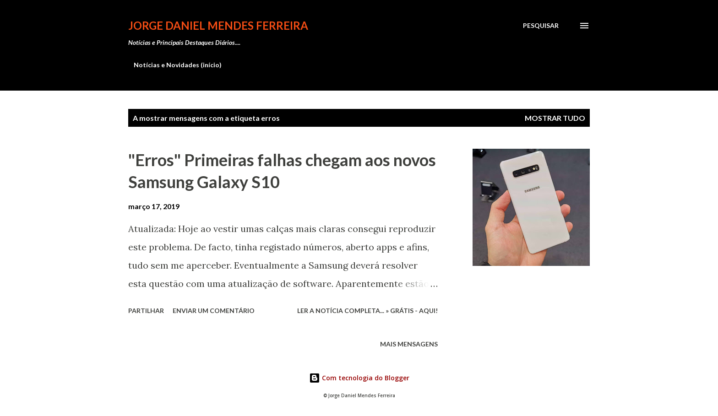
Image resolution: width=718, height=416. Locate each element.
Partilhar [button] (146, 310)
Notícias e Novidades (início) (178, 65)
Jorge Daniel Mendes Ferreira (218, 25)
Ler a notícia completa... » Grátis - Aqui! (367, 310)
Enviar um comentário (214, 310)
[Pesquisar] (541, 25)
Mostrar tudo (555, 117)
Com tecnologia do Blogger (359, 377)
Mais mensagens (409, 344)
